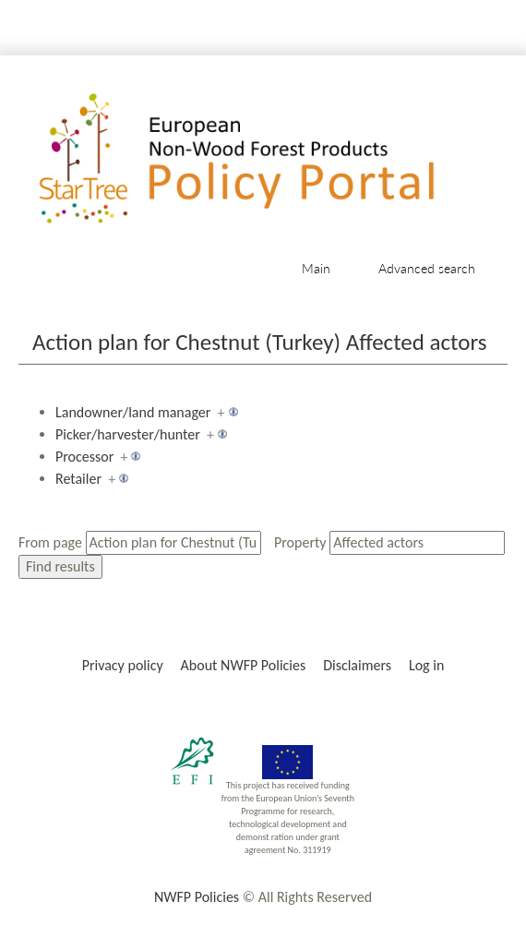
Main (316, 268)
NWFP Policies (196, 897)
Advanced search (426, 268)
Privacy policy (122, 665)
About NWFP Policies (243, 665)
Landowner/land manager (132, 412)
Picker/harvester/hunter (127, 434)
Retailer (78, 478)
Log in (426, 665)
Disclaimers (357, 665)
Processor (84, 456)
